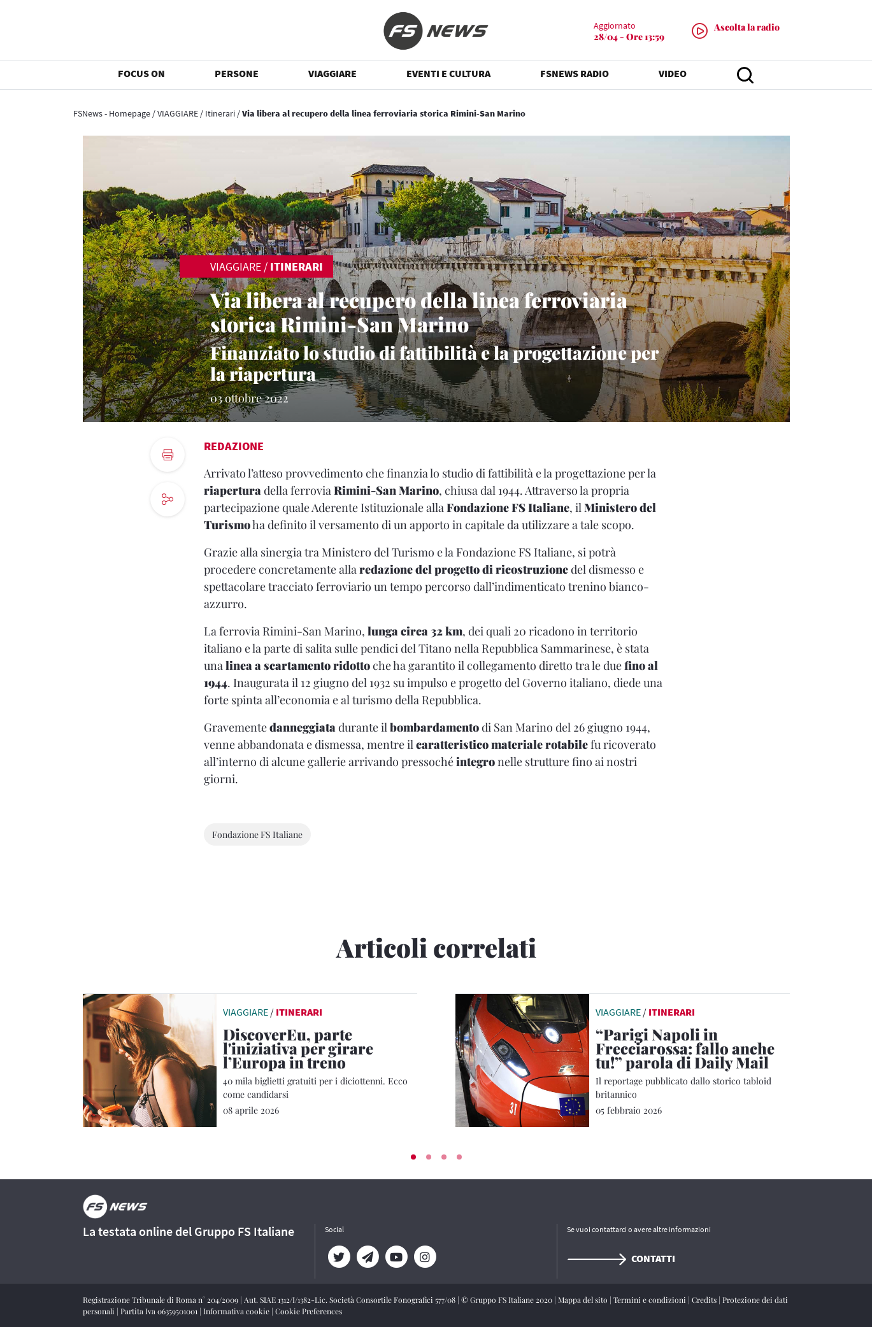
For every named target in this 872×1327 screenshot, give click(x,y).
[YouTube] (396, 1256)
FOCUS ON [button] (141, 76)
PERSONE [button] (237, 76)
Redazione (234, 446)
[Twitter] (339, 1256)
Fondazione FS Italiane (257, 834)
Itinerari (220, 113)
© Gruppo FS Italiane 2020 (507, 1300)
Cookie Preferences (308, 1311)
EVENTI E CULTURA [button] (448, 76)
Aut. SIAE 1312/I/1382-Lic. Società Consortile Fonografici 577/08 (350, 1300)
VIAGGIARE (177, 113)
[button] (413, 1157)
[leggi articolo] (150, 1059)
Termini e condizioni (650, 1300)
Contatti (621, 1258)
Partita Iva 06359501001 (159, 1311)
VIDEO (673, 76)
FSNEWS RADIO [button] (574, 76)
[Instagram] (425, 1256)
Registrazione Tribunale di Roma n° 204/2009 (161, 1300)
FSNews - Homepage (111, 113)
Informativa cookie (237, 1311)
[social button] (167, 499)
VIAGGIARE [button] (332, 76)
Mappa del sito (584, 1300)
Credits (705, 1300)
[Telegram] (368, 1256)
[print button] (167, 454)
